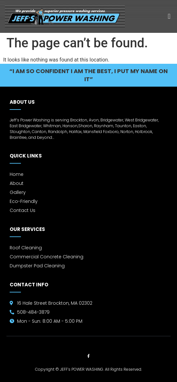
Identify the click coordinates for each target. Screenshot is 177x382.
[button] (169, 16)
